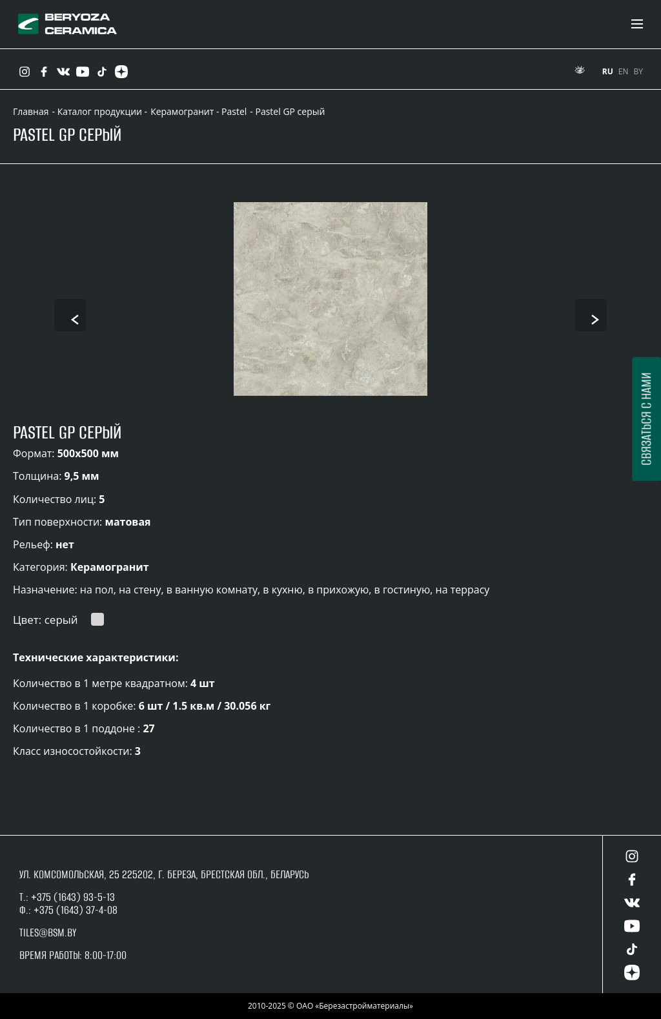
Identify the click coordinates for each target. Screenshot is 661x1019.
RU (607, 71)
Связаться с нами (645, 419)
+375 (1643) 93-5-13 (71, 897)
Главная (31, 111)
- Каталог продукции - (100, 111)
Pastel (234, 111)
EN (623, 71)
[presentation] (70, 315)
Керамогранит (182, 111)
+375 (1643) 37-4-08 (75, 910)
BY (638, 71)
